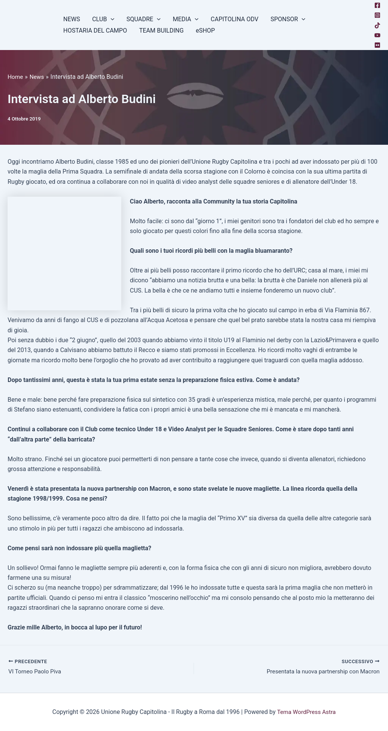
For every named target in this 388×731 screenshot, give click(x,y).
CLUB (103, 19)
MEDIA (186, 19)
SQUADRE (144, 19)
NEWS (71, 19)
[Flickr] (377, 45)
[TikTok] (377, 25)
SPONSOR (288, 19)
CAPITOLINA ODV (234, 19)
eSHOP (205, 30)
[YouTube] (377, 35)
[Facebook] (377, 5)
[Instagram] (377, 15)
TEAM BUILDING (161, 30)
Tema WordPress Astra (306, 711)
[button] (110, 19)
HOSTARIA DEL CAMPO (95, 30)
